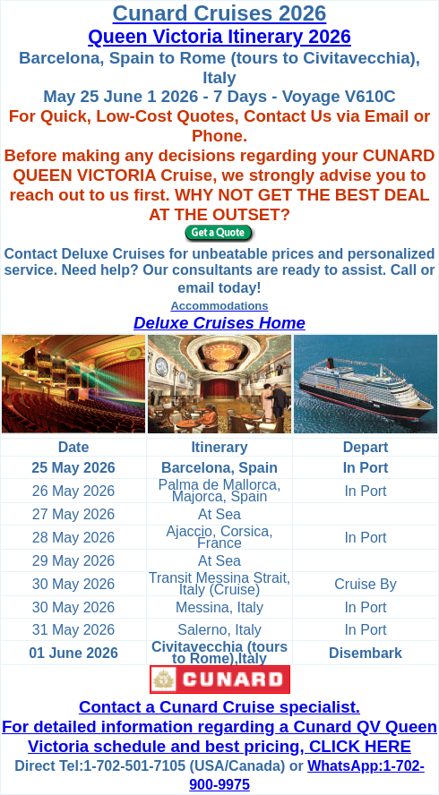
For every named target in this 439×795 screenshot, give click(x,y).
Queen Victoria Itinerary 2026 (219, 36)
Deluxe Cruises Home (219, 322)
